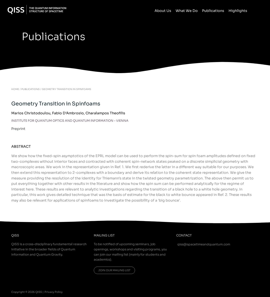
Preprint (18, 128)
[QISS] (37, 9)
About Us (163, 10)
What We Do (187, 10)
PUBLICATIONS (30, 89)
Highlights (238, 10)
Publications (213, 10)
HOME (15, 89)
